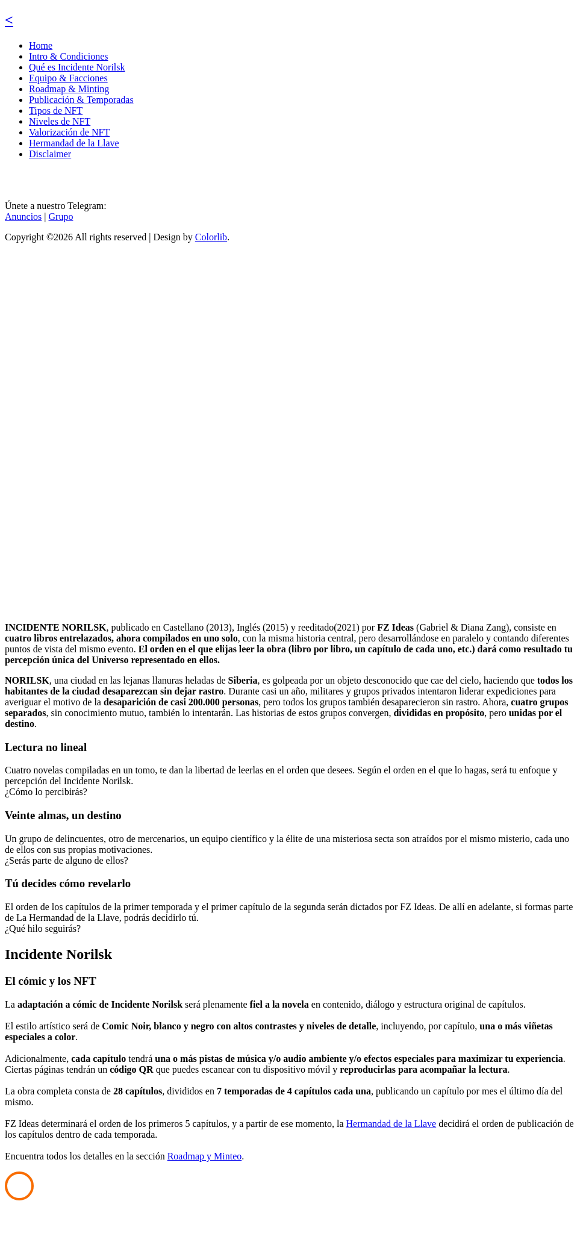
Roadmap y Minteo (204, 1156)
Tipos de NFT (56, 110)
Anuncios (23, 216)
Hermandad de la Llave (74, 143)
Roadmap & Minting (69, 89)
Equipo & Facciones (68, 78)
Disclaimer (50, 154)
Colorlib (211, 237)
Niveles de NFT (59, 121)
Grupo (61, 216)
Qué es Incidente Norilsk (77, 67)
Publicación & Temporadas (81, 100)
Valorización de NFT (69, 132)
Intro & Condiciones (68, 56)
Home (40, 45)
